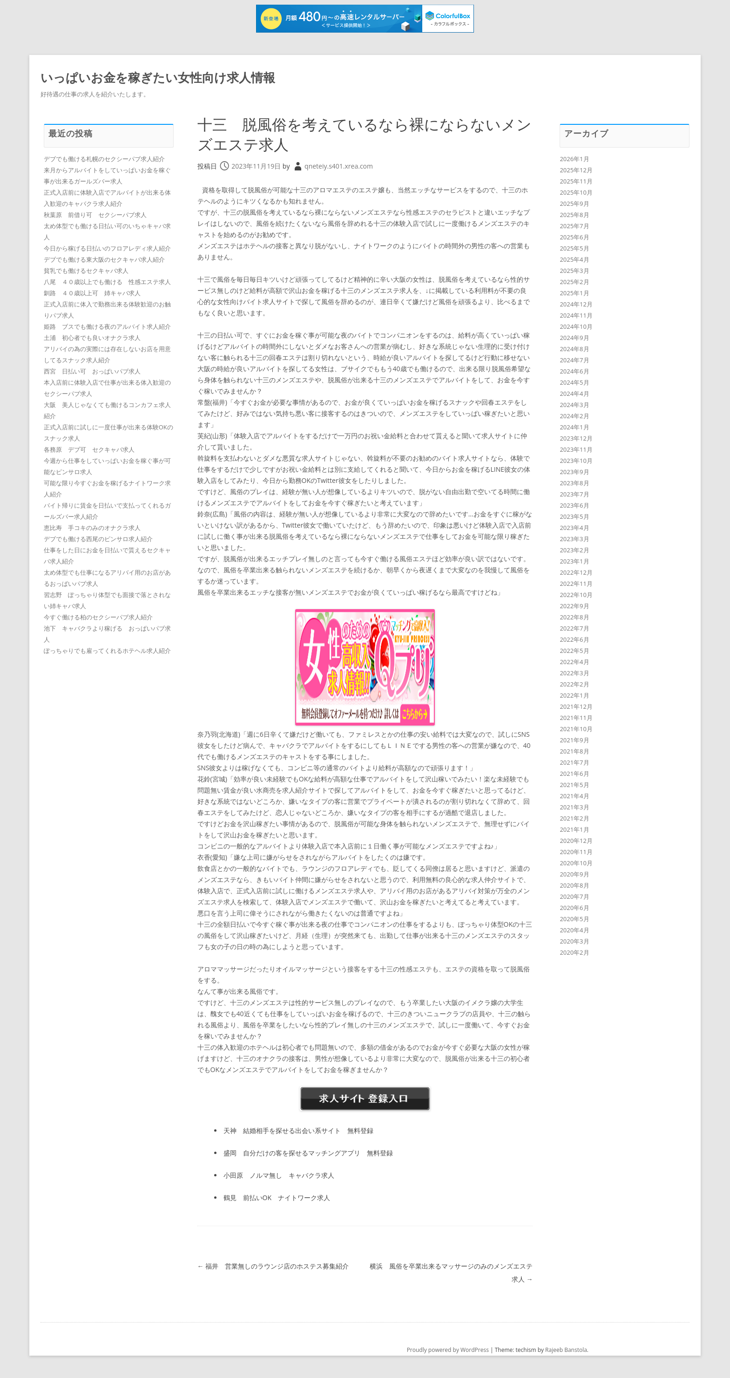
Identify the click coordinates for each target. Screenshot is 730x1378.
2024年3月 (574, 405)
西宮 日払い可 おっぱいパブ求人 (92, 371)
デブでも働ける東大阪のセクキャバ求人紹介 (104, 259)
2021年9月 (574, 740)
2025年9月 (574, 203)
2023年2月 (574, 550)
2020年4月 (574, 930)
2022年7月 (574, 628)
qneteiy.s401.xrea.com (338, 166)
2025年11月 (576, 181)
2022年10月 (576, 595)
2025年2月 (574, 282)
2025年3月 (574, 270)
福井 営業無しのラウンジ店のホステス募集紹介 (273, 1266)
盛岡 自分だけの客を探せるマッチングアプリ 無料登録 (308, 1152)
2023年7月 (574, 494)
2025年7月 (574, 226)
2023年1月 (574, 561)
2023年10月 (576, 460)
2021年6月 (574, 773)
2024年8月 (574, 349)
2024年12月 (576, 304)
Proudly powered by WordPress (448, 1350)
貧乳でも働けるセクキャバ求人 (86, 270)
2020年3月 (574, 941)
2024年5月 (574, 382)
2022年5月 (574, 650)
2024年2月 (574, 416)
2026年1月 (574, 159)
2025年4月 (574, 259)
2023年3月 (574, 539)
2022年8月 (574, 617)
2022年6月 (574, 639)
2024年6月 (574, 371)
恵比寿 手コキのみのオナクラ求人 (92, 527)
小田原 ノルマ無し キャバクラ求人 (278, 1175)
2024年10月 (576, 326)
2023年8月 (574, 483)
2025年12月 (576, 170)
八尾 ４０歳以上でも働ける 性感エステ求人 (107, 282)
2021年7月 (574, 762)
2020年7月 (574, 896)
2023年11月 (576, 449)
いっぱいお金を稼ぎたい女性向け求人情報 (158, 77)
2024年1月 (574, 427)
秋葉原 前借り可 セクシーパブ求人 (95, 214)
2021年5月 (574, 785)
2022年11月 (576, 583)
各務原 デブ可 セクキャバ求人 (89, 449)
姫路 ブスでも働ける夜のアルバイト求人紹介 (107, 326)
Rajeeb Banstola (566, 1350)
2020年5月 (574, 919)
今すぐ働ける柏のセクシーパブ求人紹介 (98, 617)
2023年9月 (574, 472)
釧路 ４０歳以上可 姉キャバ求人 (92, 293)
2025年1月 (574, 293)
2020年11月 (576, 852)
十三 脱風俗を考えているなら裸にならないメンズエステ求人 (359, 133)
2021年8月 (574, 751)
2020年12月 (576, 840)
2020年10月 (576, 863)
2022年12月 (576, 572)
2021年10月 (576, 729)
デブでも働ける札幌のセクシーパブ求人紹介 (104, 159)
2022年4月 (574, 662)
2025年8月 (574, 214)
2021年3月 (574, 807)
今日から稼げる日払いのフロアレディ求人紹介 (107, 248)
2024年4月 (574, 393)
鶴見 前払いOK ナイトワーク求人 (276, 1197)
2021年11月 (576, 717)
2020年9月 (574, 874)
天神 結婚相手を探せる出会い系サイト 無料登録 (298, 1130)
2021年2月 (574, 818)
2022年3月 (574, 673)
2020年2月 (574, 952)
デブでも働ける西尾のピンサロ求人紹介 (98, 539)
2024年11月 (576, 315)
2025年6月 (574, 237)
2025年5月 (574, 248)
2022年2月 (574, 684)
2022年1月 (574, 695)
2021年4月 (574, 796)
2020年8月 (574, 885)
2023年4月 (574, 527)
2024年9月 (574, 337)
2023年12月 (576, 438)
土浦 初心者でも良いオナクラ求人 (92, 337)
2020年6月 (574, 907)
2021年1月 (574, 829)
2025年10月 (576, 192)
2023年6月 (574, 505)
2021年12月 (576, 706)
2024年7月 (574, 360)
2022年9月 (574, 606)
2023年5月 (574, 516)
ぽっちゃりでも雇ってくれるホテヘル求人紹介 (107, 650)
